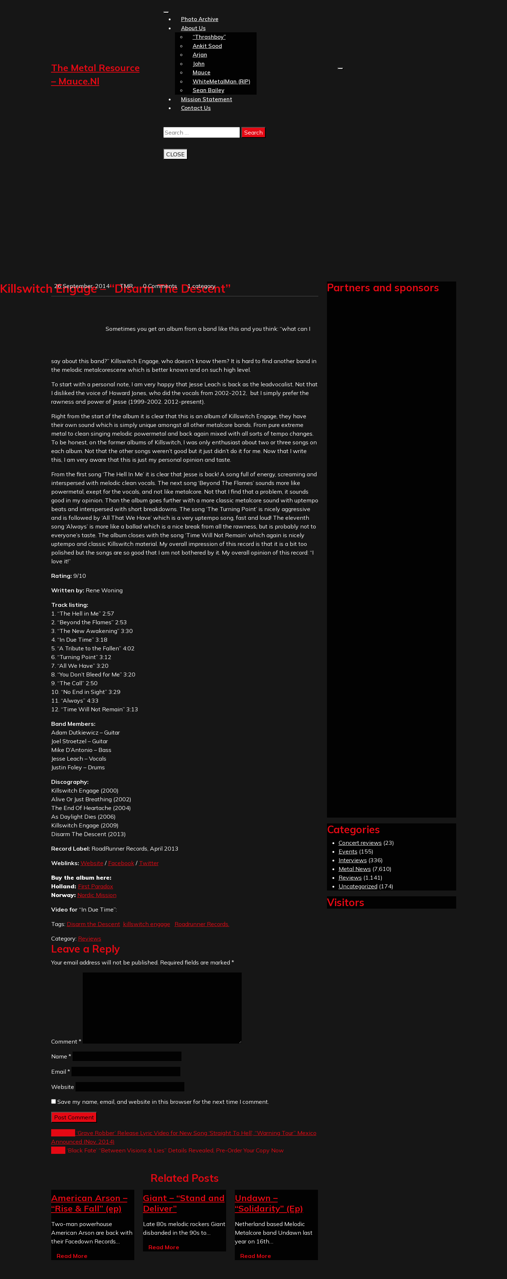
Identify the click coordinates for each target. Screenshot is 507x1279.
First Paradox (95, 886)
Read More (72, 1255)
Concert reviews (360, 842)
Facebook (121, 863)
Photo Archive (199, 19)
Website (92, 863)
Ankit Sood (207, 45)
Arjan (200, 54)
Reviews (89, 938)
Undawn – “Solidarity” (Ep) (269, 1203)
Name (61, 1056)
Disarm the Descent (93, 924)
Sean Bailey (208, 90)
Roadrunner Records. (202, 924)
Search (253, 132)
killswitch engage (146, 924)
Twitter (149, 863)
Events (348, 851)
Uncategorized (358, 886)
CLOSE (175, 154)
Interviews (353, 860)
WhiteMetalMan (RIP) (221, 81)
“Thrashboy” (209, 36)
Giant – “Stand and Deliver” (184, 1203)
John (199, 63)
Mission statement (206, 99)
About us (193, 28)
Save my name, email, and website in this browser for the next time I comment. (163, 1101)
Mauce (201, 72)
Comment (66, 1041)
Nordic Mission (96, 894)
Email (60, 1071)
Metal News (355, 868)
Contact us (196, 107)
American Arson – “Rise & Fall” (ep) (89, 1203)
